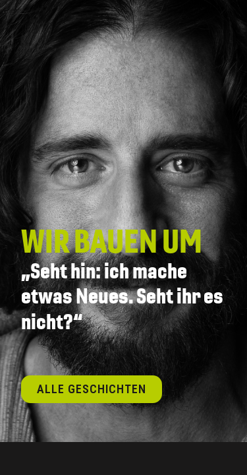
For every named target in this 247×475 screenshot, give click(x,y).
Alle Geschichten (91, 389)
